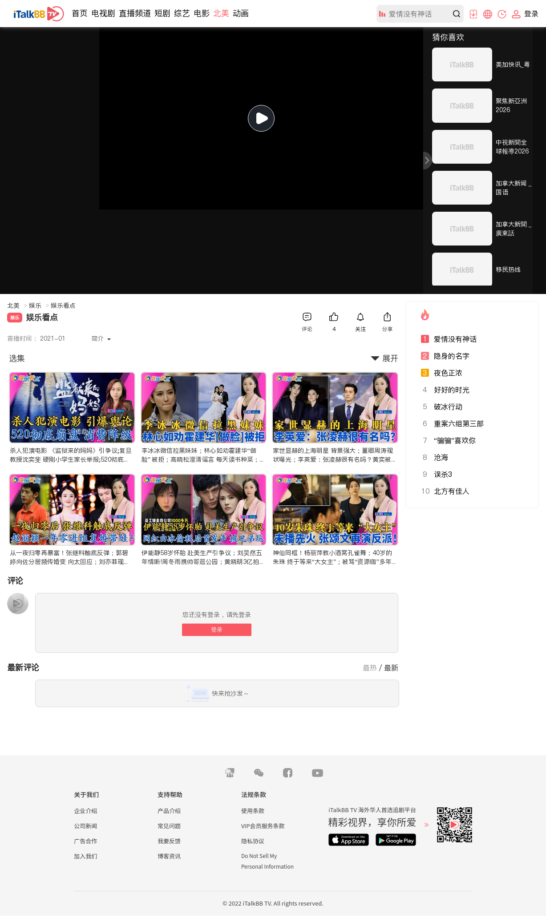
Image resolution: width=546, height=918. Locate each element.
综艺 (182, 13)
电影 (202, 13)
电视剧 (103, 13)
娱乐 (39, 305)
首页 (80, 13)
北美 (221, 13)
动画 (241, 13)
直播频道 (135, 13)
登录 (216, 629)
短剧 (162, 13)
